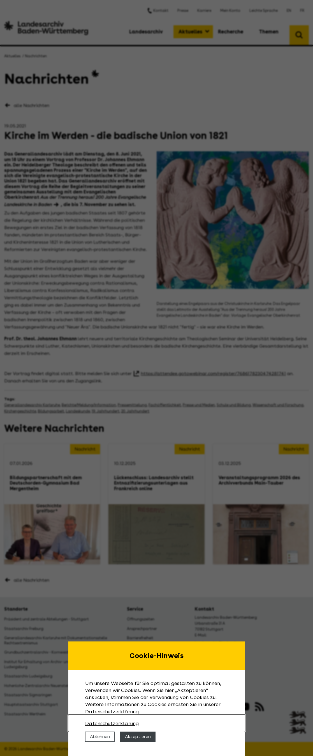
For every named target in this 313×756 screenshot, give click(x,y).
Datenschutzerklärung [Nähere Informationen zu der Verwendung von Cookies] (112, 723)
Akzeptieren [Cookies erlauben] (138, 736)
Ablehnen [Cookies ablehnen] (100, 736)
